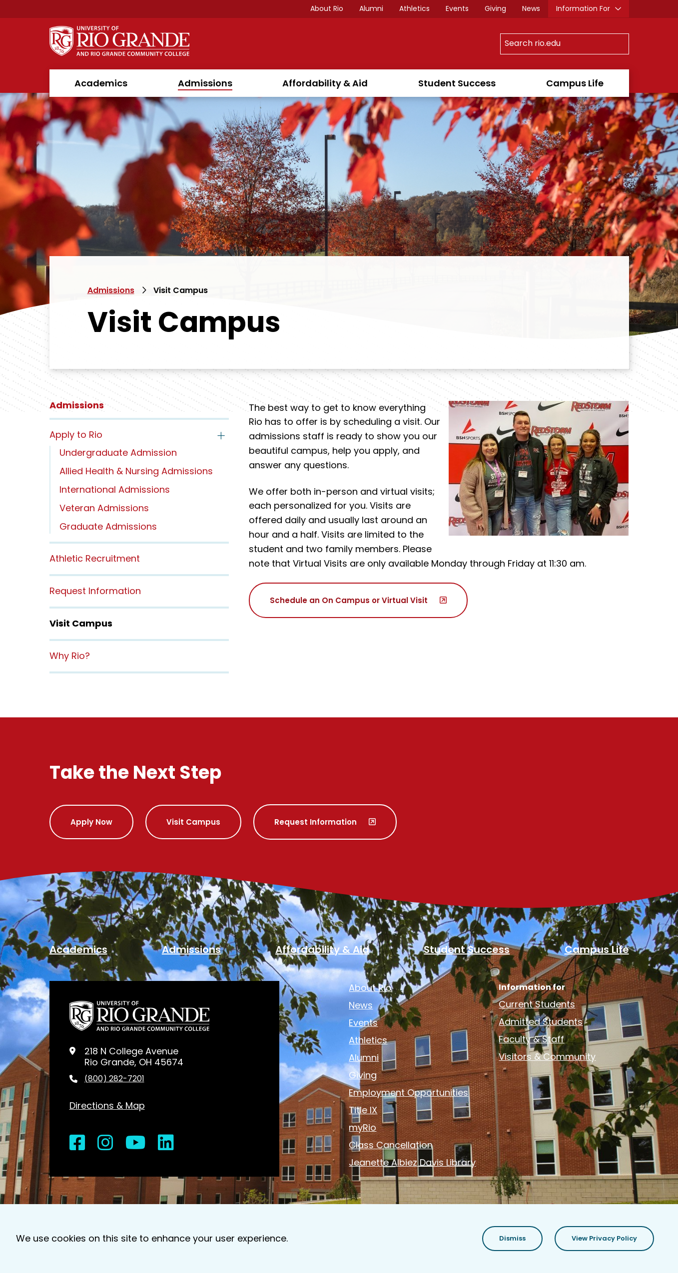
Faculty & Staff (531, 1039)
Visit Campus (193, 822)
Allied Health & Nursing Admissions (136, 471)
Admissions (205, 83)
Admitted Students (541, 1021)
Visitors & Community (547, 1056)
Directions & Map (107, 1105)
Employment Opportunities (408, 1092)
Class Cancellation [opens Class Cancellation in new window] (391, 1145)
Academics (100, 83)
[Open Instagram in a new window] (105, 1143)
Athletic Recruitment (94, 558)
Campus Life (575, 83)
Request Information (95, 591)
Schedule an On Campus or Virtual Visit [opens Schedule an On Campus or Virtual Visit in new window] (349, 600)
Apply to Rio (75, 434)
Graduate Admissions (108, 526)
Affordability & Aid (325, 83)
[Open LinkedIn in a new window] (166, 1143)
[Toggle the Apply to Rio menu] (221, 436)
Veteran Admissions (104, 508)
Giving (495, 8)
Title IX (363, 1110)
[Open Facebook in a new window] (77, 1143)
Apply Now (91, 822)
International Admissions (114, 489)
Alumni (371, 8)
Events (457, 8)
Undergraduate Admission (118, 452)
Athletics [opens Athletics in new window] (414, 8)
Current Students (537, 1004)
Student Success (457, 83)
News (531, 8)
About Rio (326, 8)
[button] (512, 1238)
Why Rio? (69, 655)
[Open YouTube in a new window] (135, 1143)
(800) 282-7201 (114, 1079)
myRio (362, 1127)
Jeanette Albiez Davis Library (412, 1162)
